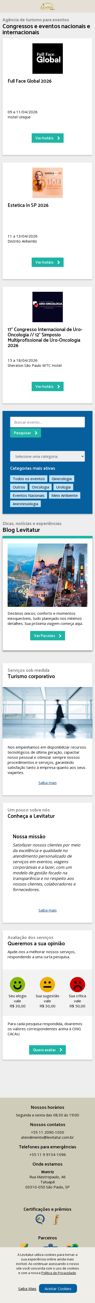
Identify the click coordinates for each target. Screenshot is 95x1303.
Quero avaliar (44, 1050)
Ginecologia (62, 478)
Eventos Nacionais (29, 495)
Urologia (63, 487)
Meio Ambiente (64, 495)
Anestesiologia (25, 503)
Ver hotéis (44, 138)
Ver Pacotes (44, 636)
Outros (19, 487)
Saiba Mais (27, 1288)
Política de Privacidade (58, 1273)
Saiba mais (48, 782)
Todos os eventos (29, 478)
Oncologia (40, 487)
